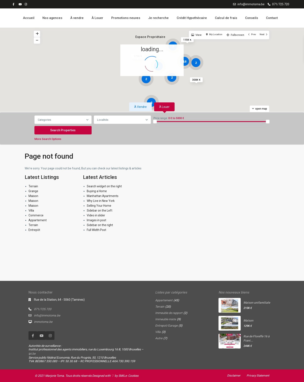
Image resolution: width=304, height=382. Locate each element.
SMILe (122, 375)
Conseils (251, 18)
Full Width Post (96, 230)
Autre (158, 338)
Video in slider (96, 215)
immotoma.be (43, 321)
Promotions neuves (125, 18)
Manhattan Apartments (102, 196)
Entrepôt (34, 230)
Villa (31, 210)
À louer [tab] (164, 107)
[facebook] (15, 4)
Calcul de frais (226, 18)
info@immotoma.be (251, 4)
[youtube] (20, 4)
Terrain (33, 186)
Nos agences (52, 18)
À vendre (77, 18)
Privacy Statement (257, 375)
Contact (272, 18)
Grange (33, 191)
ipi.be (31, 353)
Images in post (96, 220)
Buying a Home (97, 191)
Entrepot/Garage (166, 325)
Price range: (160, 118)
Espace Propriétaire (150, 37)
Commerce (35, 215)
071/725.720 (280, 4)
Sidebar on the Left (99, 210)
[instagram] (26, 4)
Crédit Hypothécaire (192, 18)
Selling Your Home (99, 205)
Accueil (28, 18)
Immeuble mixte (165, 319)
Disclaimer (232, 375)
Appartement (37, 220)
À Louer (97, 18)
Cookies (133, 375)
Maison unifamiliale (256, 302)
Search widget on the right (104, 186)
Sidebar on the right (100, 225)
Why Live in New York (101, 200)
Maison (33, 196)
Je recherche (158, 18)
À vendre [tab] (140, 107)
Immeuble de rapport (168, 313)
